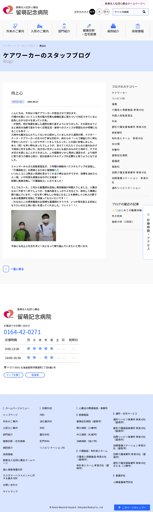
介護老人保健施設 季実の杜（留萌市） (91, 458)
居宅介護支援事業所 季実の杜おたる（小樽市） (129, 464)
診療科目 (47, 408)
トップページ (9, 46)
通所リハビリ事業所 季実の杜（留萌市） (129, 421)
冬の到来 (117, 216)
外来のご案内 (10, 421)
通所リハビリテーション (126, 188)
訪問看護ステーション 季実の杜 (130, 180)
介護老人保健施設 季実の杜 (128, 110)
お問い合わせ (10, 484)
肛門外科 (45, 441)
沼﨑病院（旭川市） (87, 441)
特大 (106, 11)
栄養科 (116, 149)
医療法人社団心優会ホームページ (19, 461)
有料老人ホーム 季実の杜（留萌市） (92, 467)
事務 (114, 104)
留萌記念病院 (120, 155)
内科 (42, 414)
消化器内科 (46, 421)
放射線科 (117, 132)
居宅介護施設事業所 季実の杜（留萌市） (129, 429)
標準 (92, 11)
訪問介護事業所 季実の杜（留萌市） (129, 455)
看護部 (116, 161)
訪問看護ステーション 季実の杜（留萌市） (129, 447)
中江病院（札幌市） (87, 434)
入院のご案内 (10, 428)
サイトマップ (10, 491)
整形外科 (45, 434)
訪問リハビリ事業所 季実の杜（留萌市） (129, 438)
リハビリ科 (118, 98)
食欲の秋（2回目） (123, 221)
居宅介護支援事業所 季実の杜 (129, 127)
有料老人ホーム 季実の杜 (127, 138)
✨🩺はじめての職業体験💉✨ (130, 210)
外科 (42, 428)
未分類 (116, 144)
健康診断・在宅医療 (14, 441)
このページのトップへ (132, 507)
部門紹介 (8, 434)
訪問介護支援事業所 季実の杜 (129, 172)
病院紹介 (8, 447)
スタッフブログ (27, 46)
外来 (114, 121)
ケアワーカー (120, 92)
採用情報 (8, 454)
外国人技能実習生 (122, 115)
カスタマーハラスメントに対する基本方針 (19, 477)
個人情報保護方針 (13, 469)
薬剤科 (116, 166)
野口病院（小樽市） (87, 428)
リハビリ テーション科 (52, 447)
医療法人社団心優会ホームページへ (125, 3)
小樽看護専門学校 (123, 482)
